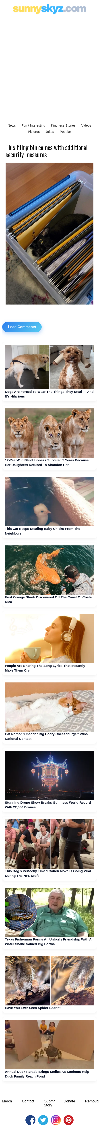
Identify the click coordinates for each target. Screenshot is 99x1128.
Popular (65, 131)
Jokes (49, 131)
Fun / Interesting (33, 125)
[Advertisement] (49, 69)
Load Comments (22, 327)
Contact (28, 1101)
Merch (7, 1101)
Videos (86, 125)
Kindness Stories (63, 125)
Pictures (34, 131)
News (12, 125)
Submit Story (50, 1103)
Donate (69, 1101)
